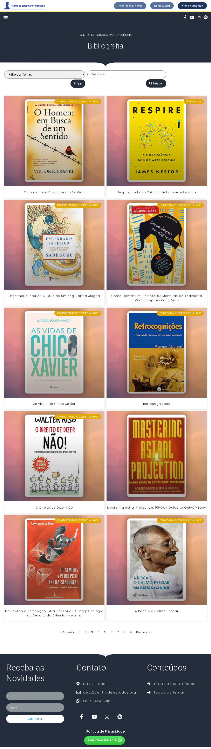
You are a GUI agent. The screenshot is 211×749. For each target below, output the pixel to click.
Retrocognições (156, 406)
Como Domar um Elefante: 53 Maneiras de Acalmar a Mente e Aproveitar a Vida (156, 300)
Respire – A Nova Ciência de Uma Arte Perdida (156, 194)
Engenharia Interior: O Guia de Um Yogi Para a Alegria (54, 298)
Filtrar (78, 86)
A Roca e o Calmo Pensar (156, 613)
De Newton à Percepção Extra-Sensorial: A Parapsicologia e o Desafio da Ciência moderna (54, 615)
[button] (118, 6)
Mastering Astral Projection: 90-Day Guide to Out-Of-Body (156, 509)
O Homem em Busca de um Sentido (54, 194)
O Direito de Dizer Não (54, 509)
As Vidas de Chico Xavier (54, 406)
